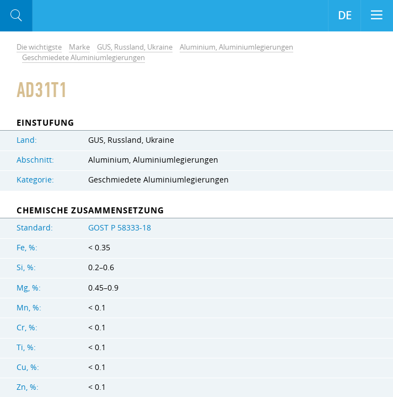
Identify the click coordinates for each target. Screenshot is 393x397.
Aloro (78, 16)
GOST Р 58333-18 (119, 228)
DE (345, 15)
